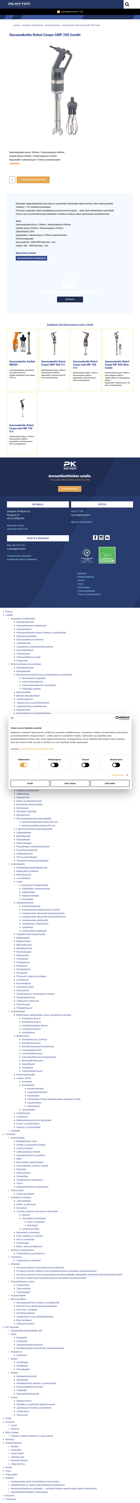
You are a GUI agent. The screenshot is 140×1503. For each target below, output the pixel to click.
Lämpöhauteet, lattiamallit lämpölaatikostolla (44, 916)
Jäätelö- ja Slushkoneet (27, 790)
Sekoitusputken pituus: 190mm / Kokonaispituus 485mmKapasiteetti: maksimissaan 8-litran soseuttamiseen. (21, 440)
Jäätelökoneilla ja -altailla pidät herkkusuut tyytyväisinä (38, 1485)
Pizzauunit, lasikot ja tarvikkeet (31, 976)
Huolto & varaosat (38, 538)
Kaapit (14, 1358)
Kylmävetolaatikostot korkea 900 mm (40, 822)
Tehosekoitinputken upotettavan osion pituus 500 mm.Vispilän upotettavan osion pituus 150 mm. (22, 374)
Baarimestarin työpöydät (34, 678)
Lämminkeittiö (18, 864)
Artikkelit (9, 1478)
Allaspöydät (22, 1380)
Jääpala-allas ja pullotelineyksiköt (32, 702)
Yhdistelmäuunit (24, 1008)
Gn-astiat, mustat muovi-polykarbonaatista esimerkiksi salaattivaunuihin (51, 1278)
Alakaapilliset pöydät (26, 1376)
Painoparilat (22, 959)
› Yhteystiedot (83, 587)
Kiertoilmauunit (23, 874)
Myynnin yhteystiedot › (82, 522)
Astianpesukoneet (25, 622)
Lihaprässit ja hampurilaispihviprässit (34, 646)
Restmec (15, 1429)
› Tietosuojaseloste (86, 591)
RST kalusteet (12, 1327)
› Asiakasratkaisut (85, 577)
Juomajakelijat (23, 1201)
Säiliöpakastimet (24, 853)
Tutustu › (70, 299)
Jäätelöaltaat (22, 794)
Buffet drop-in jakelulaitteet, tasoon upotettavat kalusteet (43, 1015)
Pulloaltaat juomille (31, 688)
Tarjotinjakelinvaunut (32, 1071)
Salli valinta (70, 783)
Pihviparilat (21, 973)
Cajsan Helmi (17, 1453)
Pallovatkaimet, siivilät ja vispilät (32, 1165)
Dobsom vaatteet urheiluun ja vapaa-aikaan (32, 1436)
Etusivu (9, 611)
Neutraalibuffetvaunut (32, 1060)
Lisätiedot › (14, 163)
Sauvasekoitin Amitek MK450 (22, 363)
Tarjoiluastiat (22, 1285)
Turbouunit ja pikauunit (27, 1001)
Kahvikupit (32, 1225)
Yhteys (102, 504)
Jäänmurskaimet (24, 699)
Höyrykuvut (16, 1351)
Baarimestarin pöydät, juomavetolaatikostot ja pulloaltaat (44, 674)
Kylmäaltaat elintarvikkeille (29, 804)
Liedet (19, 881)
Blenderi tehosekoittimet (28, 695)
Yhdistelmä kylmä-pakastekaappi (32, 860)
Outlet (8, 1418)
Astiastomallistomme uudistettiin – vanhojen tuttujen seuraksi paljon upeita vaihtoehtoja (54, 1488)
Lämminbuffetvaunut (32, 1053)
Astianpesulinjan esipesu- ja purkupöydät (36, 1383)
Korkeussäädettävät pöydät (29, 1387)
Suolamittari (22, 1176)
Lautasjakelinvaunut (32, 1050)
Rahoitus (9, 1439)
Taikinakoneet (23, 653)
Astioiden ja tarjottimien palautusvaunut (35, 1404)
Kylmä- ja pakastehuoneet (28, 801)
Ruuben (14, 1446)
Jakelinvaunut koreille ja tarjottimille (33, 1408)
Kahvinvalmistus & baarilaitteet (26, 664)
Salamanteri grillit (24, 987)
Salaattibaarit (28, 1064)
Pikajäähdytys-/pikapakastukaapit (32, 846)
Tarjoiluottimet (23, 1288)
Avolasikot (27, 1081)
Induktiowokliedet (30, 895)
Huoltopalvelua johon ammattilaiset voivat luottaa (35, 1481)
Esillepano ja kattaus (21, 1197)
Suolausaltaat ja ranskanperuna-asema (35, 994)
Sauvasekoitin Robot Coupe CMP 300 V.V (53, 363)
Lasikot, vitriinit (23, 1078)
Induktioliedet (28, 892)
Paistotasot (21, 966)
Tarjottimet (16, 1257)
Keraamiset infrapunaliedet (35, 885)
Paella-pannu (22, 955)
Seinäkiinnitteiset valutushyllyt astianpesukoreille (40, 1348)
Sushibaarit (27, 1067)
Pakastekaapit (23, 839)
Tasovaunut (22, 1415)
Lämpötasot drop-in (31, 1029)
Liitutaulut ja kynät (25, 1323)
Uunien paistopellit (25, 1194)
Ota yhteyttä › (69, 489)
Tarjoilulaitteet (18, 1011)
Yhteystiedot (11, 1474)
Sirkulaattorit (22, 990)
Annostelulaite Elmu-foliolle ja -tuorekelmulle (37, 1302)
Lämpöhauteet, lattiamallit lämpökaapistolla (43, 913)
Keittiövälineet (18, 1138)
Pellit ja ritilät (17, 1190)
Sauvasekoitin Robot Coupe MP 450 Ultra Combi (117, 364)
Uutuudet (15, 1130)
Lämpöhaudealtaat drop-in (35, 1025)
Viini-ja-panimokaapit (26, 857)
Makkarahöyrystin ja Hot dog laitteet (33, 1120)
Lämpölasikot (28, 1109)
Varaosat (9, 1422)
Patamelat (21, 1169)
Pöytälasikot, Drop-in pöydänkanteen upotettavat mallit (53, 1099)
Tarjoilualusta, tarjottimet (28, 1260)
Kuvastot (9, 1495)
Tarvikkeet (10, 1134)
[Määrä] (12, 179)
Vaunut (14, 1397)
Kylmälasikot (28, 1085)
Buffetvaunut (22, 1036)
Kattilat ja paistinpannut (22, 1250)
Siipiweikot (16, 1450)
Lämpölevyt (27, 927)
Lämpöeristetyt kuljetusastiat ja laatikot (41, 909)
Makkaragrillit (23, 938)
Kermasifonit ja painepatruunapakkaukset (36, 1306)
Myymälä (38, 504)
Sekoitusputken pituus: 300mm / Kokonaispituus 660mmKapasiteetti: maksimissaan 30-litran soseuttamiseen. (53, 374)
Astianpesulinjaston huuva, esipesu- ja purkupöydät (41, 632)
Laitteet (16, 25)
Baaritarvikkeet (23, 692)
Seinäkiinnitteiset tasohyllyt (29, 1344)
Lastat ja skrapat (24, 1148)
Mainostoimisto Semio (70, 602)
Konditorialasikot (35, 1088)
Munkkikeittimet (24, 948)
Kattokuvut (21, 1355)
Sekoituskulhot (23, 1173)
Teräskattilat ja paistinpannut (30, 1253)
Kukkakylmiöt (23, 797)
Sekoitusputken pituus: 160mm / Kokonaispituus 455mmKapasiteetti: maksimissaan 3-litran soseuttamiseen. (85, 376)
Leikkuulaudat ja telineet (28, 1151)
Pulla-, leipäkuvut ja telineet (29, 1236)
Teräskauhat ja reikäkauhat (29, 1180)
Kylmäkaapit (22, 808)
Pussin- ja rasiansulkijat (27, 1123)
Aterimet (26, 1215)
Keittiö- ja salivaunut (26, 1204)
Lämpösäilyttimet (24, 902)
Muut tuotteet (11, 1432)
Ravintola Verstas (19, 1460)
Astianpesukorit (23, 629)
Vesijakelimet (28, 1032)
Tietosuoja (10, 1499)
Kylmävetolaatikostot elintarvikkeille (33, 818)
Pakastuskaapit (23, 843)
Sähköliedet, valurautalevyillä (36, 888)
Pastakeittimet (23, 969)
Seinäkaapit (22, 1365)
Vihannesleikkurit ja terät (28, 657)
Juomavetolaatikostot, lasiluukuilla (39, 685)
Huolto (8, 1467)
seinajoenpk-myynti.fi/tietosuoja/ (37, 749)
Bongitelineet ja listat (26, 1141)
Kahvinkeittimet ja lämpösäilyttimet (33, 713)
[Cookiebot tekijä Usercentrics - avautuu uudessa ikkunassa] (117, 718)
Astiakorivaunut (24, 1401)
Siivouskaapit (23, 1369)
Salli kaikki (110, 783)
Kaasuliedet (27, 899)
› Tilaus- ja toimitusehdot (89, 594)
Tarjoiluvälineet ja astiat (22, 1281)
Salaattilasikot (34, 1102)
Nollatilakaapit (23, 836)
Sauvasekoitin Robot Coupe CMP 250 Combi (81, 25)
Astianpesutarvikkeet (26, 636)
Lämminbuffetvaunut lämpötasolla (39, 1057)
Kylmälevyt (21, 1208)
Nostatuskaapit (23, 952)
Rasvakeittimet (23, 983)
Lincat (14, 1425)
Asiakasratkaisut (13, 1443)
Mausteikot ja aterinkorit (28, 1232)
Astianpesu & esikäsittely (32, 25)
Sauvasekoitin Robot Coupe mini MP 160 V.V (85, 364)
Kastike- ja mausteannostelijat (31, 1144)
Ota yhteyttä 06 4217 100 (70, 11)
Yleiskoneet (21, 660)
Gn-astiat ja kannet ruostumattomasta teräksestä (40, 1267)
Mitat (18, 1158)
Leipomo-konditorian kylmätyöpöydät (34, 829)
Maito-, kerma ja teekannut (29, 1246)
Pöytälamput (22, 1243)
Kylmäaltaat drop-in (31, 1022)
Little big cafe (17, 1457)
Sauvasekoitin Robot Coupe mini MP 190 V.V (21, 428)
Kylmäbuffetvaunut (31, 1043)
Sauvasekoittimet (52, 25)
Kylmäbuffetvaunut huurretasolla (38, 1046)
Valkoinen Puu (18, 1464)
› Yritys (80, 584)
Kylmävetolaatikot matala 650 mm (38, 825)
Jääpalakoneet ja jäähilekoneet (31, 706)
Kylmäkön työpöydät (26, 811)
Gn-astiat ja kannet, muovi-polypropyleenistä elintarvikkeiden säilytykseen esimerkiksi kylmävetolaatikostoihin (69, 1274)
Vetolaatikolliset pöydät (27, 1394)
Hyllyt (13, 1334)
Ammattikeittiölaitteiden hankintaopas (29, 1492)
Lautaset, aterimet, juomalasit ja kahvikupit (37, 1211)
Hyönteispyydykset (25, 1313)
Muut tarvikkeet (18, 1299)
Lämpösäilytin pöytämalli (34, 931)
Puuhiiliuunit (22, 980)
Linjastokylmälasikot (37, 1092)
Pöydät (14, 1372)
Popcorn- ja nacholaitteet (28, 1127)
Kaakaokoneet (23, 709)
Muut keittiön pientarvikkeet (29, 1162)
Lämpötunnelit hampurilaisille (30, 934)
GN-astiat (15, 1264)
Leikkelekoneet (23, 643)
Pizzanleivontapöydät (26, 850)
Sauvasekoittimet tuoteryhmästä (31, 258)
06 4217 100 (77, 511)
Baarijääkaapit (23, 671)
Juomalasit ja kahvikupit (34, 1218)
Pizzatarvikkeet (18, 1295)
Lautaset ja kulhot (30, 1229)
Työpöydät (21, 1390)
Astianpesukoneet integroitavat (31, 625)
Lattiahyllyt (21, 1341)
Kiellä (30, 783)
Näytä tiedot (118, 775)
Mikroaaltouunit (24, 945)
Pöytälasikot (33, 1095)
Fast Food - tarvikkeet (26, 1309)
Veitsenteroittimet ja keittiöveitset (32, 1187)
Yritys (8, 1471)
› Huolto (80, 580)
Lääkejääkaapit (23, 832)
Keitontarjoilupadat (31, 906)
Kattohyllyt (21, 1337)
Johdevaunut (22, 1411)
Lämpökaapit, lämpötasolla (35, 923)
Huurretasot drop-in (31, 1018)
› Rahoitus (81, 573)
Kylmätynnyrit (23, 815)
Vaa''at (19, 1183)
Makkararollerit (23, 941)
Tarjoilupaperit (23, 1292)
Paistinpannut (23, 962)
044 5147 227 (18, 545)
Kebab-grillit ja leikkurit (27, 871)
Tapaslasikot (33, 1106)
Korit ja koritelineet (25, 1239)
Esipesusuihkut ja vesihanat (29, 639)
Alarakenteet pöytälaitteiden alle (31, 867)
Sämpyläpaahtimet (25, 997)
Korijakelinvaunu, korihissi (34, 1039)
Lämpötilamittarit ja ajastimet (30, 1155)
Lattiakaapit (22, 1362)
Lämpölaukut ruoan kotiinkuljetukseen (34, 1316)
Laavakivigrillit (23, 878)
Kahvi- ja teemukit (36, 1222)
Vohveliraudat (23, 1004)
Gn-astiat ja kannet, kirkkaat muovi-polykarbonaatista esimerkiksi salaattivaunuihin (56, 1271)
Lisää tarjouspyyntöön (33, 180)
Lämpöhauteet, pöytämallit (35, 920)
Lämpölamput (23, 1113)
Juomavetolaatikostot (32, 681)
